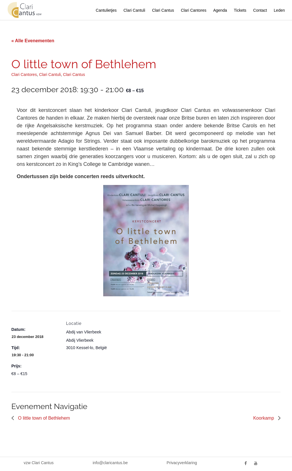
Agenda (220, 10)
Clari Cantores (193, 10)
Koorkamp (264, 418)
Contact (260, 10)
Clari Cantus (163, 10)
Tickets (240, 10)
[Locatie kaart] (151, 350)
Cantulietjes (106, 10)
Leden (279, 10)
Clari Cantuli (134, 10)
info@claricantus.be (110, 462)
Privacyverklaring (182, 462)
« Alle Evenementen (32, 40)
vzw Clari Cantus (39, 462)
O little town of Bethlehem (43, 418)
